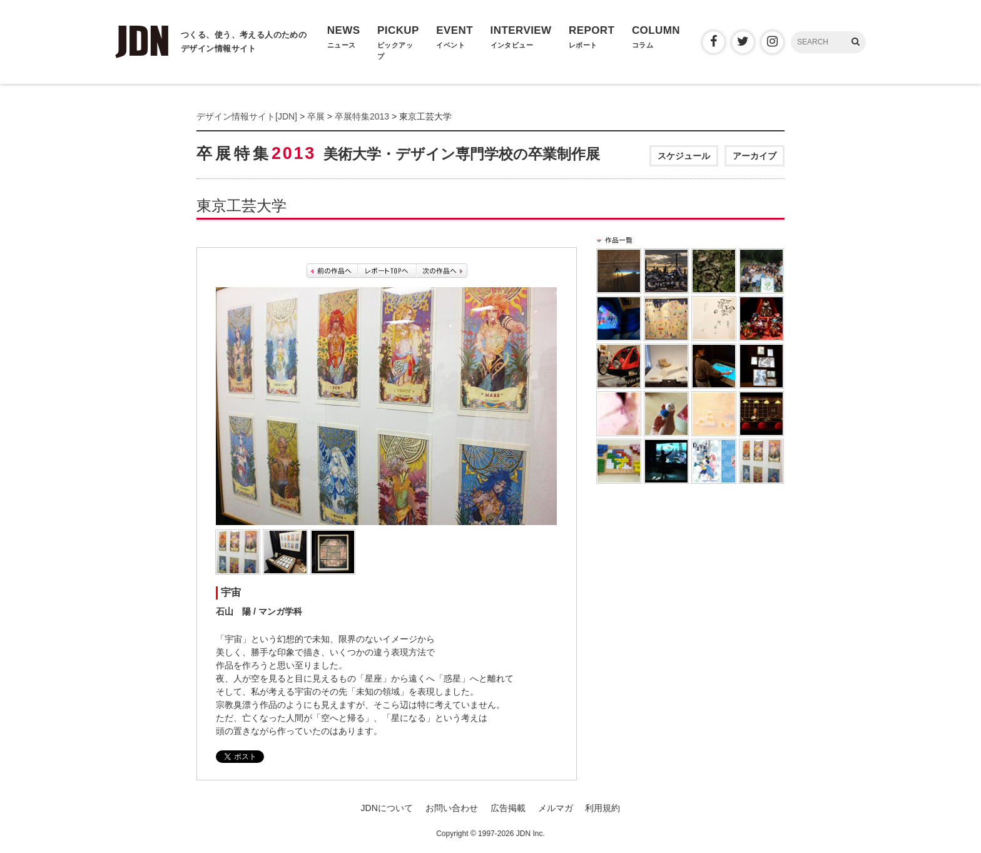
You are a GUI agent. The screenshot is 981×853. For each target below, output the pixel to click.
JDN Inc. (530, 833)
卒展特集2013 (362, 116)
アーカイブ (754, 156)
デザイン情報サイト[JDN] (246, 116)
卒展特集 (398, 153)
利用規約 (602, 808)
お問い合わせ (451, 808)
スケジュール (684, 156)
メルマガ (555, 808)
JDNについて (387, 808)
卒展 (316, 116)
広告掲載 (508, 808)
